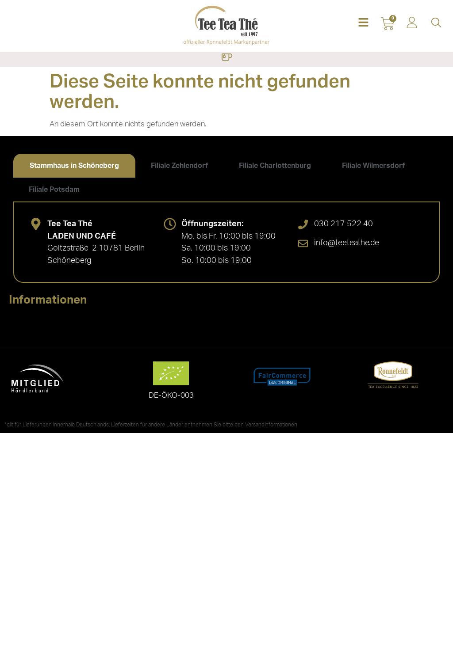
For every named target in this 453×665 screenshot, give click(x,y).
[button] (363, 23)
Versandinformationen (271, 424)
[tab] (74, 166)
